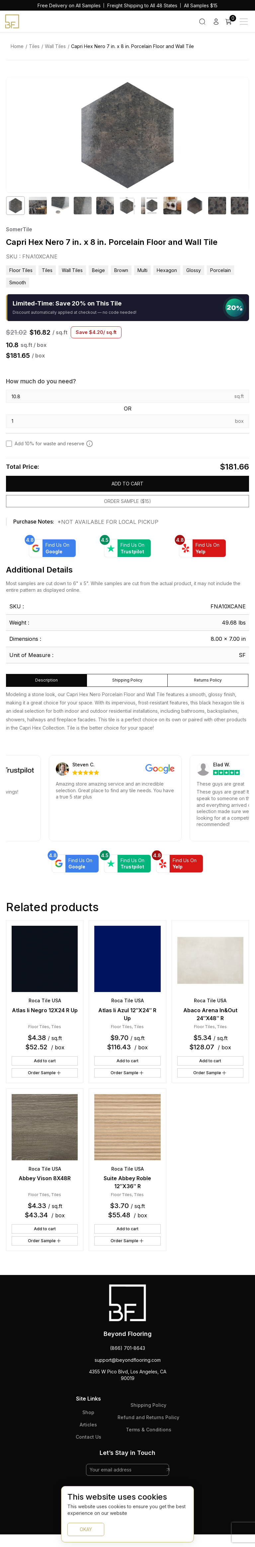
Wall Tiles (55, 46)
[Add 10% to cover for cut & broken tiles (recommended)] (89, 443)
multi (142, 270)
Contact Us (88, 1437)
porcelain (220, 270)
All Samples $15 (200, 5)
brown (121, 270)
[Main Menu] (243, 21)
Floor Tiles (21, 270)
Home (17, 46)
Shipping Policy (148, 1405)
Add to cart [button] (45, 1060)
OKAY (86, 1529)
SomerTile (19, 229)
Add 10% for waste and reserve (54, 443)
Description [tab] (46, 680)
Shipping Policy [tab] (127, 680)
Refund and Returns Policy (148, 1417)
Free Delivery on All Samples (69, 5)
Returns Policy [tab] (208, 680)
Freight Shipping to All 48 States (142, 5)
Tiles (34, 46)
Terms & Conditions (148, 1429)
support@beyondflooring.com (128, 1360)
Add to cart (127, 483)
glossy (193, 270)
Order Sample (45, 1073)
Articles (88, 1424)
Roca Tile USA (45, 1000)
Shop (88, 1412)
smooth (17, 282)
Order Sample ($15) (127, 501)
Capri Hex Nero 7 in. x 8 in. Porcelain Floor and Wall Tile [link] (132, 46)
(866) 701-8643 (127, 1348)
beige (98, 270)
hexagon (167, 270)
